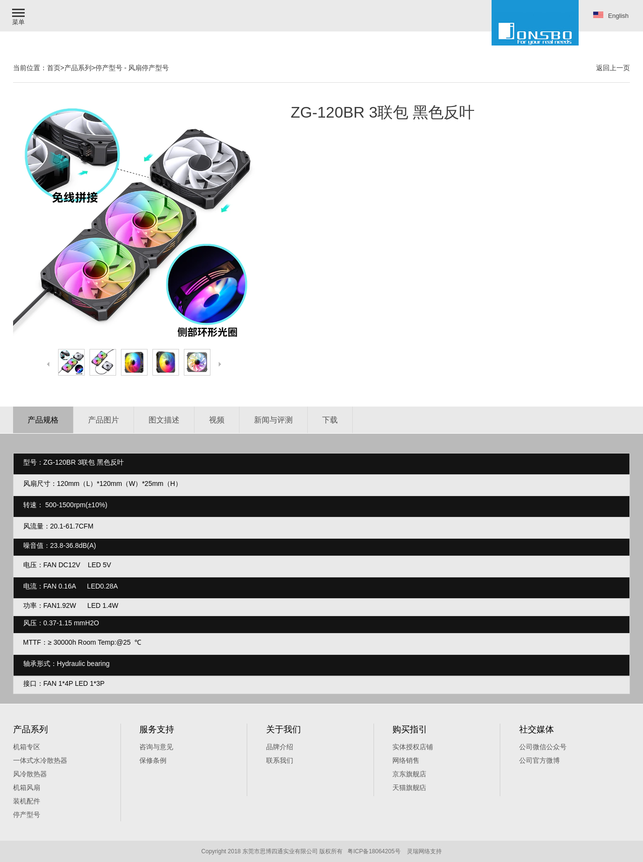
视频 (216, 420)
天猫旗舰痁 (409, 787)
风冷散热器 (30, 774)
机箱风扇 (26, 787)
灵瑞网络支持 (424, 851)
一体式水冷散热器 (40, 760)
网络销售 (405, 760)
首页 (53, 68)
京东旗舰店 (409, 774)
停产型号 (108, 68)
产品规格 (43, 420)
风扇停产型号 (148, 68)
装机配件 (26, 801)
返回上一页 (613, 68)
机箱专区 (26, 747)
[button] (19, 15)
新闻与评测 (273, 420)
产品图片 (103, 420)
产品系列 (77, 68)
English (611, 15)
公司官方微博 (539, 760)
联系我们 (279, 760)
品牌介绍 (279, 747)
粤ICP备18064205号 (373, 851)
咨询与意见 (156, 747)
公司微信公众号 (543, 747)
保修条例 (152, 760)
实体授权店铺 (412, 747)
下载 (330, 420)
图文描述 (164, 420)
